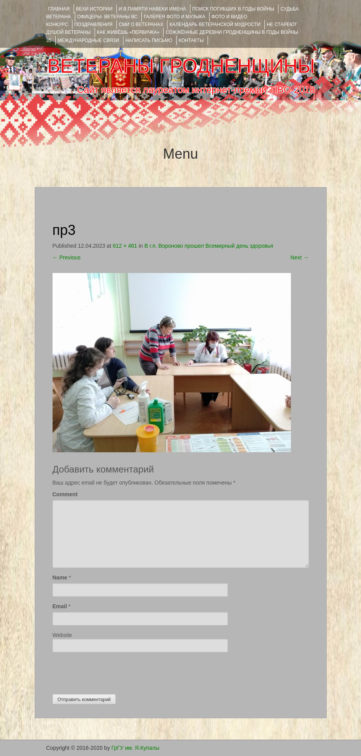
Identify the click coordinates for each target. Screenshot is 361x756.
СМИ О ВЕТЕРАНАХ (141, 24)
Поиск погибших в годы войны (233, 9)
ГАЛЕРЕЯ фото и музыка (174, 16)
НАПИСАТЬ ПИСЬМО (149, 40)
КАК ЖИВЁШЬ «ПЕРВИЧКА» (128, 32)
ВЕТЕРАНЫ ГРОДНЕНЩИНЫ (181, 66)
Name (60, 577)
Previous (67, 257)
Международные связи (88, 40)
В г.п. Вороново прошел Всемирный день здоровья (208, 246)
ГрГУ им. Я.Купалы (135, 748)
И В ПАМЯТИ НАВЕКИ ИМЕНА (152, 9)
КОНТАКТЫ (191, 40)
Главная (59, 9)
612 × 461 (125, 246)
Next (300, 257)
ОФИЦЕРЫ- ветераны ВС (107, 16)
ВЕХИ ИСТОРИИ (94, 9)
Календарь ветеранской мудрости (215, 24)
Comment (65, 494)
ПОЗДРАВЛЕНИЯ (93, 24)
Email (60, 606)
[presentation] (112, 671)
